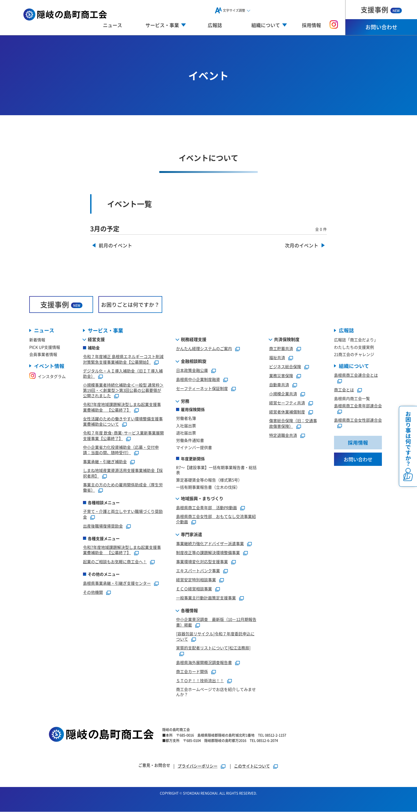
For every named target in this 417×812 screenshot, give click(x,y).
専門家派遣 (191, 534)
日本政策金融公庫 (192, 370)
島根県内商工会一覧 (352, 398)
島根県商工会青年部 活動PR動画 (206, 507)
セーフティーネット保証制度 (202, 388)
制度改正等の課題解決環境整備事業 (208, 553)
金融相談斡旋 (193, 361)
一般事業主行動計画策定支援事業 (206, 598)
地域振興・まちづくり (202, 498)
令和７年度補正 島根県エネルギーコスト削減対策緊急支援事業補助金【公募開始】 (123, 359)
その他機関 (93, 592)
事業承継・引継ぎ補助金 (105, 462)
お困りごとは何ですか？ (130, 304)
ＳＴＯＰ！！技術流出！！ (200, 680)
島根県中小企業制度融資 (198, 379)
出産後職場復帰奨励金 (103, 526)
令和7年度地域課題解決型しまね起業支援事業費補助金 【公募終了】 (122, 407)
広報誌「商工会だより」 (356, 340)
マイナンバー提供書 (194, 447)
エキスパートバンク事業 (198, 571)
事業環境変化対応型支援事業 (202, 562)
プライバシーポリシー (198, 766)
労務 (185, 401)
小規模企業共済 (283, 394)
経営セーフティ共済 (287, 403)
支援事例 (381, 9)
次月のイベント (301, 245)
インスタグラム (47, 376)
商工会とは (344, 390)
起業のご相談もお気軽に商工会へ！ (115, 562)
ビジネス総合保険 (285, 367)
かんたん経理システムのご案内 (204, 348)
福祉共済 (277, 358)
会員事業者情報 (43, 354)
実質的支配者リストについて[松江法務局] (213, 648)
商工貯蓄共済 (281, 348)
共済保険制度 (286, 339)
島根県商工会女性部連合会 (358, 420)
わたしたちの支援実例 (354, 347)
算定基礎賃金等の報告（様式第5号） (209, 480)
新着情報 (37, 340)
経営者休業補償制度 (287, 412)
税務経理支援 (193, 339)
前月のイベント (115, 245)
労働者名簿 (186, 418)
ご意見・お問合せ (154, 765)
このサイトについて (252, 766)
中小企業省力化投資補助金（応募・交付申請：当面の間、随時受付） (121, 449)
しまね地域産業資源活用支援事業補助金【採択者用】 (123, 473)
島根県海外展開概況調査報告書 (204, 662)
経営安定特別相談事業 (196, 580)
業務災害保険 (281, 376)
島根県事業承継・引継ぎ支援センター (117, 583)
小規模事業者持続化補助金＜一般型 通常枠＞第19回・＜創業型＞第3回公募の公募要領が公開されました (123, 390)
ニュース (112, 25)
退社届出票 (186, 433)
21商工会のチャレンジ (354, 354)
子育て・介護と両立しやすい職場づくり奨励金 (123, 514)
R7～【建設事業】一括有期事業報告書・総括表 (216, 470)
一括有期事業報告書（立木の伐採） (208, 487)
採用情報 (311, 25)
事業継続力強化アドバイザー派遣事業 (210, 543)
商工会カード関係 (192, 671)
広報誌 (215, 25)
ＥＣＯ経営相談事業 (194, 589)
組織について (354, 365)
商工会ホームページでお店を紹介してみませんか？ (216, 691)
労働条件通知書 (190, 440)
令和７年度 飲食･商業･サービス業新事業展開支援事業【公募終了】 (123, 435)
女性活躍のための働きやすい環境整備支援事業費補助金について (123, 421)
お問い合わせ (381, 27)
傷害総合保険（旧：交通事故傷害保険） (293, 423)
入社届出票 (186, 425)
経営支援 (96, 339)
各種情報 (189, 610)
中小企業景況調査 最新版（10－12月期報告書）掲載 (216, 622)
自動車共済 (279, 385)
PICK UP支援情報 (44, 347)
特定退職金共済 (283, 435)
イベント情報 (49, 365)
